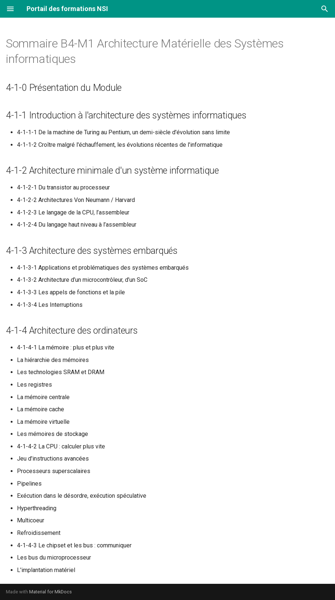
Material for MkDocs (50, 591)
